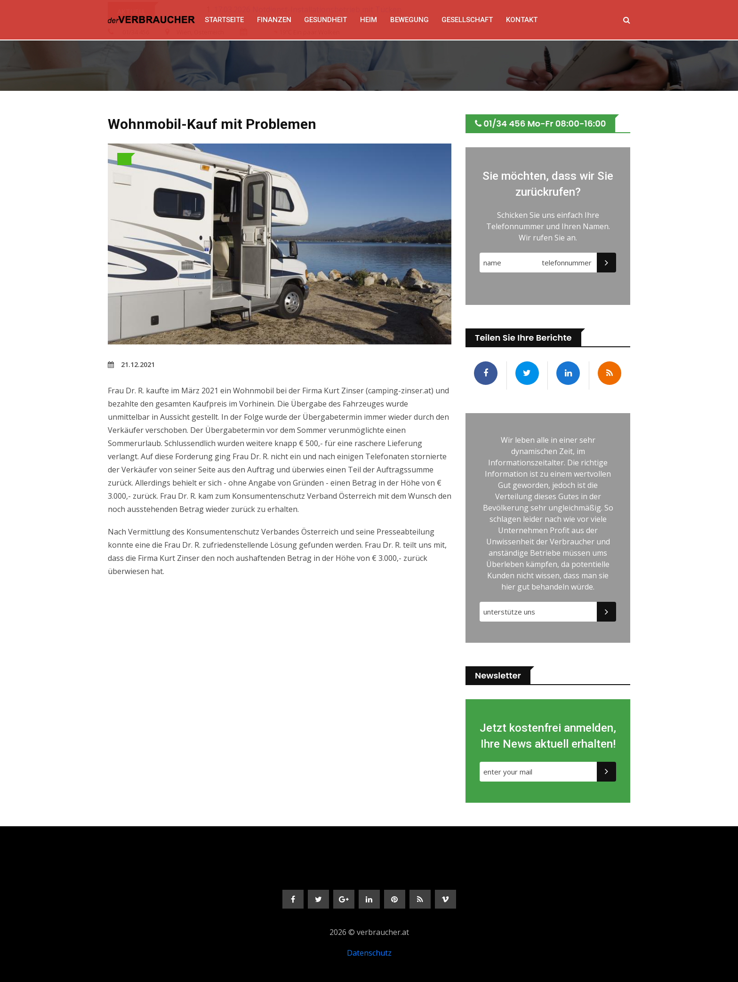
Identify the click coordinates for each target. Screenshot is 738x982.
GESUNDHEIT (325, 20)
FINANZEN (273, 20)
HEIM (368, 20)
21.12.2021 (131, 364)
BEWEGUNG (409, 20)
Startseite (223, 20)
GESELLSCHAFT (467, 20)
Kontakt (521, 20)
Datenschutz (369, 953)
